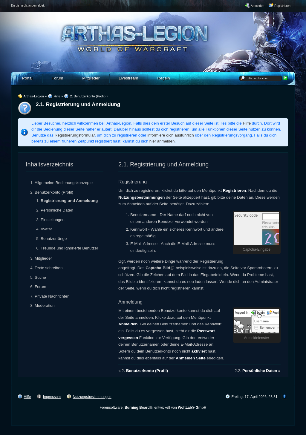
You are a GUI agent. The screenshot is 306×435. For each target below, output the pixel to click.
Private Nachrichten (52, 296)
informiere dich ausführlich (170, 135)
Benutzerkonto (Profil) (54, 192)
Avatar (46, 229)
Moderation (45, 305)
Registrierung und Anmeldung (69, 200)
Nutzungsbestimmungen (141, 197)
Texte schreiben (48, 268)
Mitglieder (43, 258)
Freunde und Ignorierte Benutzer (69, 248)
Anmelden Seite (191, 358)
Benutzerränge (54, 238)
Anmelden (127, 324)
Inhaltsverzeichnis (49, 164)
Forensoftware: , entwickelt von (153, 407)
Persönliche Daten (57, 210)
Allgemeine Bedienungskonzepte (64, 182)
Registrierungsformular (75, 135)
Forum (40, 286)
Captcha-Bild (158, 268)
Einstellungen (53, 220)
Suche (40, 277)
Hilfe (247, 123)
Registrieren (234, 190)
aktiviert (199, 351)
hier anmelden (162, 141)
